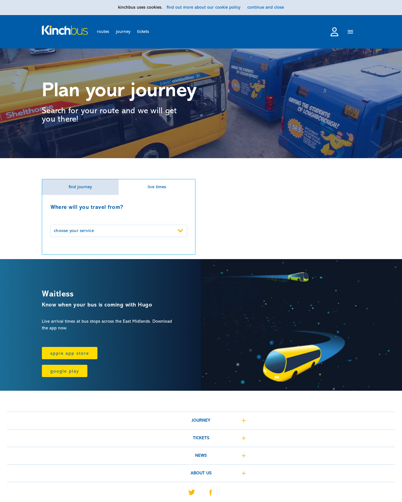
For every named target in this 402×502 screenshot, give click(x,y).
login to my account (334, 31)
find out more (203, 7)
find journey (80, 187)
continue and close (265, 7)
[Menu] (350, 32)
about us (201, 473)
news (201, 456)
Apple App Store (69, 354)
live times (157, 187)
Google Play (64, 371)
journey (123, 32)
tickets (143, 32)
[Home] (65, 30)
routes (103, 32)
